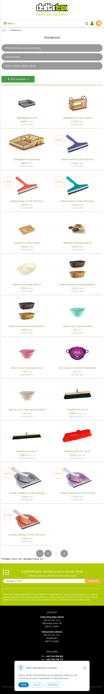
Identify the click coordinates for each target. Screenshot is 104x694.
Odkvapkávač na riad (27, 118)
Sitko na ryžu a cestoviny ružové (26, 368)
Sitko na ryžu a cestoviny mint (77, 326)
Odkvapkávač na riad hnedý (27, 159)
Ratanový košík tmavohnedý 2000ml (77, 284)
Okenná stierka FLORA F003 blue (77, 159)
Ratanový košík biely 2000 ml (77, 243)
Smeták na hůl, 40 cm (77, 409)
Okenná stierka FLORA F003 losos (26, 201)
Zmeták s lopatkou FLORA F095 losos (26, 535)
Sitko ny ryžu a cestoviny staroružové (27, 409)
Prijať (23, 685)
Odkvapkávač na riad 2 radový (77, 118)
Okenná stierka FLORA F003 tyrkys (77, 201)
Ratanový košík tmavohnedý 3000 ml (27, 326)
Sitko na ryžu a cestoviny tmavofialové (77, 368)
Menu (9, 23)
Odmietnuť (53, 685)
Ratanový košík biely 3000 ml (27, 284)
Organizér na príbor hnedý (26, 243)
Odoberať (93, 581)
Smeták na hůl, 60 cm (26, 451)
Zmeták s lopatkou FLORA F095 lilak (77, 493)
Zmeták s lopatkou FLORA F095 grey (27, 493)
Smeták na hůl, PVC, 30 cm (77, 451)
